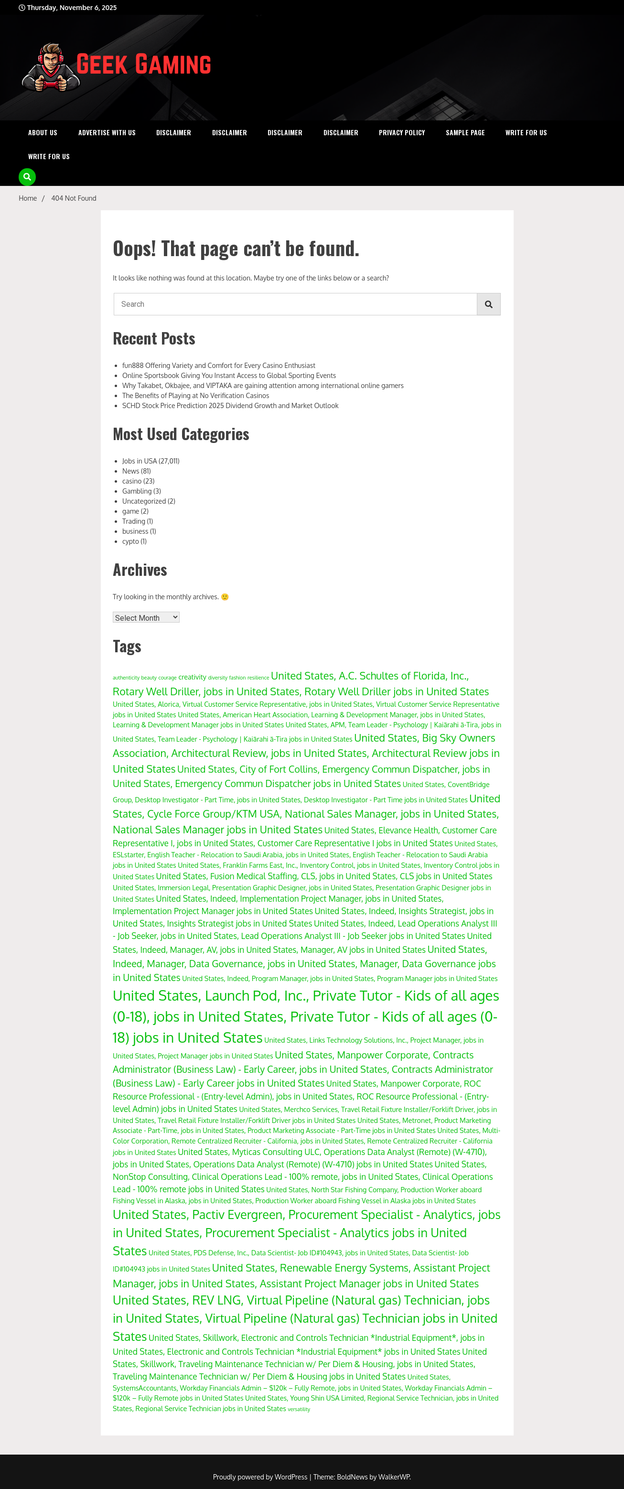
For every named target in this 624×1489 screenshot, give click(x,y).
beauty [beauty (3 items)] (148, 677)
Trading (133, 521)
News (130, 471)
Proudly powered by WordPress (261, 1477)
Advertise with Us (107, 132)
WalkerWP (393, 1477)
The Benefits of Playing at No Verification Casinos (195, 395)
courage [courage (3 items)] (167, 677)
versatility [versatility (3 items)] (299, 1409)
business (135, 531)
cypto (130, 541)
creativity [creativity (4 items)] (192, 676)
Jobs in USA (139, 461)
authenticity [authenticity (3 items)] (126, 677)
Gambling (137, 491)
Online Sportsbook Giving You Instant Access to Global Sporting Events (229, 375)
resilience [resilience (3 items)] (258, 677)
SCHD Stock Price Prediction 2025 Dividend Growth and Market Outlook (230, 405)
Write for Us (526, 132)
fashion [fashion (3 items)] (237, 677)
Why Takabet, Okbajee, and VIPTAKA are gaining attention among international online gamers (263, 385)
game (130, 511)
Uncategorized (144, 501)
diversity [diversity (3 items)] (217, 677)
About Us (42, 132)
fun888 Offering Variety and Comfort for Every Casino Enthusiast (218, 365)
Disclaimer (173, 132)
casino (131, 481)
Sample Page (465, 132)
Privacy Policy (402, 132)
